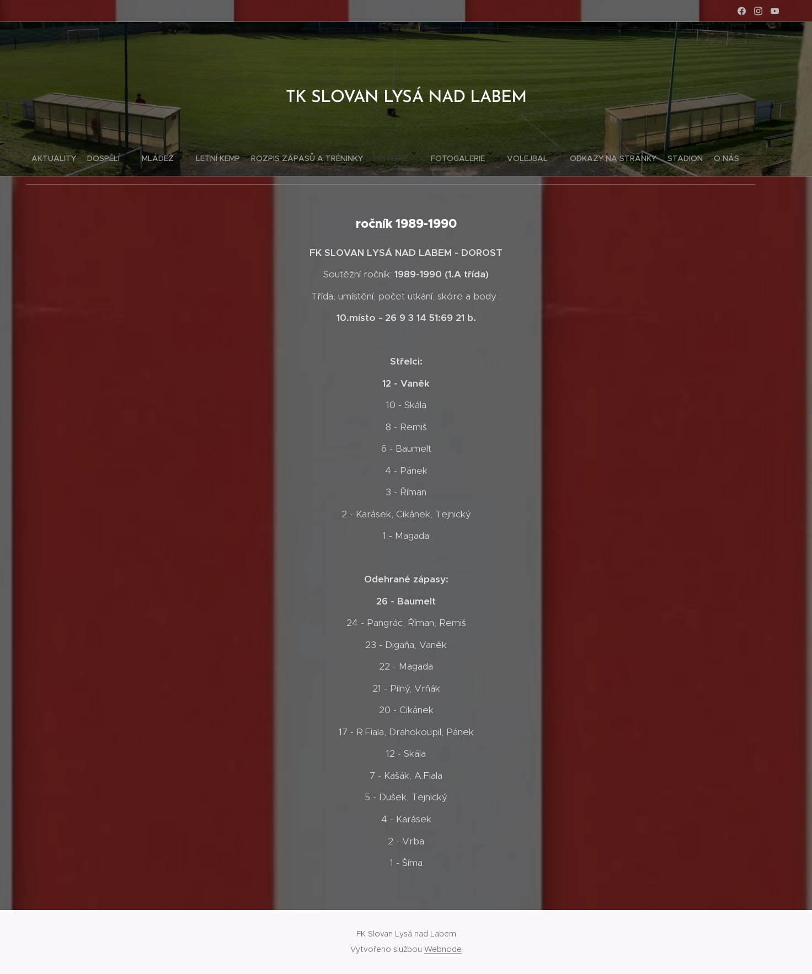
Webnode (443, 949)
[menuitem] (264, 153)
